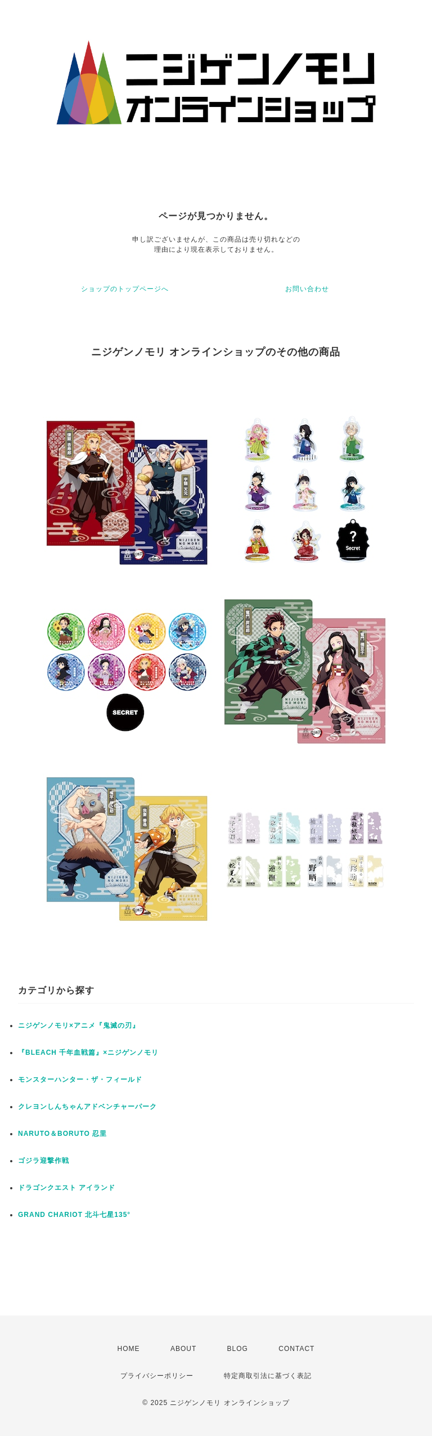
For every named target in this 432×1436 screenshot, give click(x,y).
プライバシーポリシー (157, 1376)
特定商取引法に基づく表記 (268, 1376)
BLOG (237, 1349)
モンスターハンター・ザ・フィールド (80, 1079)
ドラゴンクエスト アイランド (66, 1188)
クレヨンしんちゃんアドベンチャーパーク (87, 1107)
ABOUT (183, 1349)
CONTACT (296, 1349)
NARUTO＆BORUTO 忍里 (62, 1134)
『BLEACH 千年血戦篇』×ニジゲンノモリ (88, 1052)
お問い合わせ (307, 289)
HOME (129, 1349)
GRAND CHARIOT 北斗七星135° (74, 1215)
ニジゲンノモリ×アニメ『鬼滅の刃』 (79, 1025)
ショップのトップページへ (125, 289)
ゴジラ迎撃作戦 (43, 1161)
